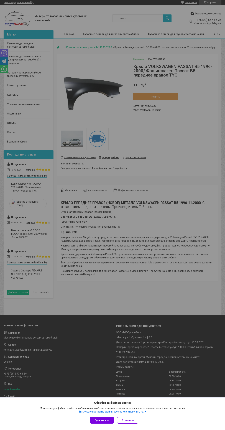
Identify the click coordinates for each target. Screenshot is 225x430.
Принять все (101, 420)
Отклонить (128, 420)
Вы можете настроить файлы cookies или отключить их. (111, 412)
